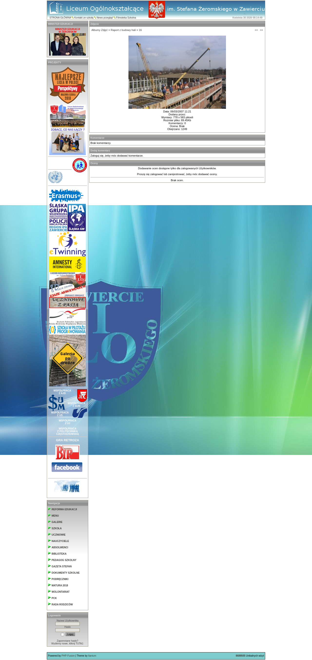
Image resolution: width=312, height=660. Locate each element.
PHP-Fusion (68, 655)
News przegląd (105, 17)
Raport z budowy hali (123, 30)
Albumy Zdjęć (99, 30)
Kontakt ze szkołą (83, 17)
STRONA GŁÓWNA (60, 17)
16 (140, 30)
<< (256, 30)
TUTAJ (79, 643)
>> (261, 30)
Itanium (92, 655)
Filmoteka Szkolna (126, 17)
